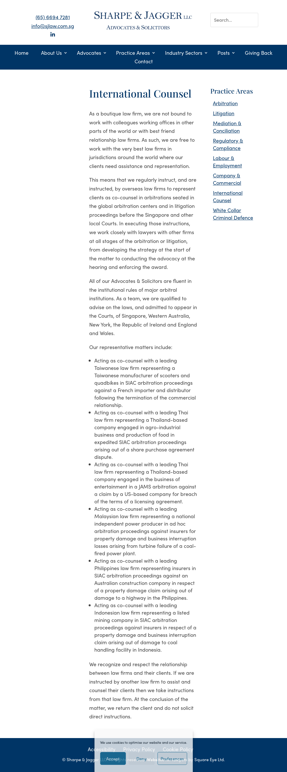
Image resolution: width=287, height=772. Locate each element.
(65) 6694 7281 (53, 17)
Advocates (89, 53)
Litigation (223, 113)
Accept (113, 758)
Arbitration (225, 103)
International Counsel (228, 196)
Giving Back (258, 53)
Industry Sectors (183, 53)
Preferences (172, 758)
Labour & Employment (227, 161)
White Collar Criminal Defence (233, 213)
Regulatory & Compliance (228, 144)
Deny (142, 758)
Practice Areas (133, 53)
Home (22, 53)
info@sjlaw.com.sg (52, 25)
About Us (51, 53)
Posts (223, 53)
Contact (144, 62)
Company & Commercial (227, 179)
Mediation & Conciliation (227, 126)
